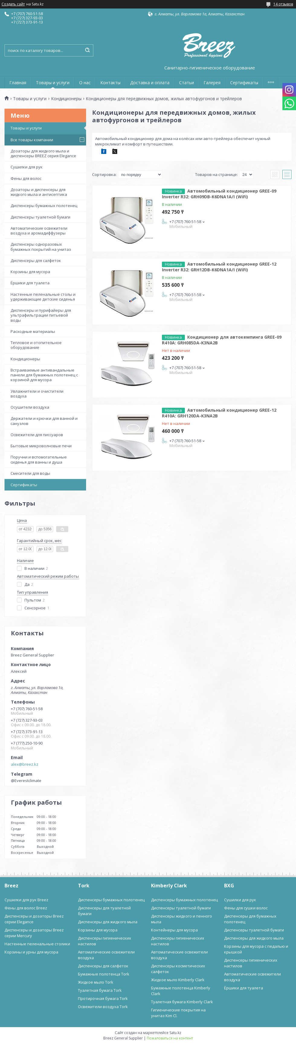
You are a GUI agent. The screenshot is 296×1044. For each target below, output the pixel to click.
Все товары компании (32, 139)
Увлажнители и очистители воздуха (37, 393)
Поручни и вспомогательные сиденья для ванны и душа (39, 459)
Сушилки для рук (27, 167)
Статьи (186, 82)
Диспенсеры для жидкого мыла (107, 921)
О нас (85, 82)
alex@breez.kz (24, 764)
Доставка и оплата (149, 82)
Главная (17, 82)
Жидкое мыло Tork (95, 982)
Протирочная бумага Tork (103, 998)
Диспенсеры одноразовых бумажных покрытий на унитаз (41, 246)
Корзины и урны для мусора (31, 952)
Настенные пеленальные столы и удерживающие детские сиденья (43, 297)
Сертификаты (244, 82)
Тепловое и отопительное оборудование (36, 345)
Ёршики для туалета (30, 283)
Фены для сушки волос (246, 908)
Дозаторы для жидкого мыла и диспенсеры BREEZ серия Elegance (43, 153)
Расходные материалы (33, 331)
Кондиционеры (66, 98)
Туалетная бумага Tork (100, 990)
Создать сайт (13, 4)
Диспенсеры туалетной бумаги (40, 217)
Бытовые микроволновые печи (41, 446)
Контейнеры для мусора (174, 930)
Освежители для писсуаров (37, 434)
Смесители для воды (30, 473)
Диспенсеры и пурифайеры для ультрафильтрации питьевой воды (41, 315)
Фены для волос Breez (26, 908)
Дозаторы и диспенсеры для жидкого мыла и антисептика (39, 192)
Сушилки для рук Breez (26, 899)
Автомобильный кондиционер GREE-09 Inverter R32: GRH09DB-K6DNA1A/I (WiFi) (219, 194)
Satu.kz (175, 1032)
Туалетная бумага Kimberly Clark (182, 1001)
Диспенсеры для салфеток (36, 260)
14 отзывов (283, 4)
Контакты (110, 82)
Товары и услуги (52, 82)
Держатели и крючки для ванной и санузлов (44, 421)
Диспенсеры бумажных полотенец (44, 205)
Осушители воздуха (30, 407)
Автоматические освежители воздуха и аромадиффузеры (39, 230)
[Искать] (87, 50)
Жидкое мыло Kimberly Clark (177, 979)
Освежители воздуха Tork (103, 1006)
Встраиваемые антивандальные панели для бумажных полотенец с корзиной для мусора (44, 375)
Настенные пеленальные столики (37, 944)
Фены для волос (26, 178)
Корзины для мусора (30, 271)
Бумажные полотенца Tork (103, 974)
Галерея (212, 82)
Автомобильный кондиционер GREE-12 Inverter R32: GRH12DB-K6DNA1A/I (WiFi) (219, 267)
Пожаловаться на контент (170, 1038)
